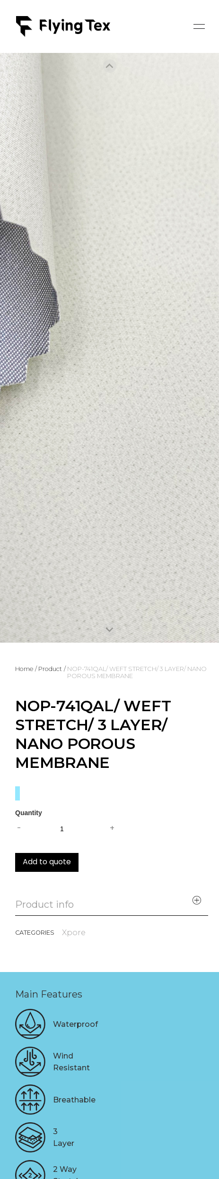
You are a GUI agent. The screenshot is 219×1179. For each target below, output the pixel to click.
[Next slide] (109, 629)
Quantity (28, 813)
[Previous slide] (109, 66)
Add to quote (47, 862)
